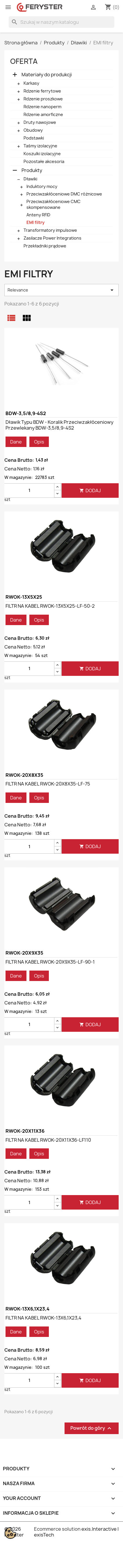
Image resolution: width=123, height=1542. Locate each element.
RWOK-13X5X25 (24, 597)
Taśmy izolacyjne (40, 146)
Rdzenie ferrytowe (42, 91)
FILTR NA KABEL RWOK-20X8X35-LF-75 (48, 784)
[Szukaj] (61, 22)
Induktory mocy (41, 186)
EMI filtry (35, 222)
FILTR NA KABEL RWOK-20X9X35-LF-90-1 (50, 962)
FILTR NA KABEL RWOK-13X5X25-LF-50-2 (50, 606)
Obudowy (33, 130)
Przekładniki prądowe (45, 246)
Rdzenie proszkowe (43, 99)
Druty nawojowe (40, 122)
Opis (39, 442)
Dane (16, 442)
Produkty (32, 170)
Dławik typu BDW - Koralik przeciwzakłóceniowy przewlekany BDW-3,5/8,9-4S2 (59, 425)
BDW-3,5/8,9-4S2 (26, 413)
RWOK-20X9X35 (24, 953)
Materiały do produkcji (47, 74)
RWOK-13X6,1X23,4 (27, 1309)
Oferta (24, 61)
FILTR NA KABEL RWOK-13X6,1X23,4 (43, 1318)
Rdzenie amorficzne (43, 114)
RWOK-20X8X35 (24, 775)
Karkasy (31, 83)
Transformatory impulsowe (50, 230)
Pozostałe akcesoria (44, 161)
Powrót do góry (91, 1428)
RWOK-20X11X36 (25, 1131)
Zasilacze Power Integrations (52, 238)
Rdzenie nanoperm (42, 106)
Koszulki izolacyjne (42, 153)
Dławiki (30, 179)
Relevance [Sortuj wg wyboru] (61, 290)
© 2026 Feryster (14, 1532)
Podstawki (34, 138)
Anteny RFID (38, 215)
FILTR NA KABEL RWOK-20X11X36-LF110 (48, 1140)
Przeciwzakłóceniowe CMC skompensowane (53, 204)
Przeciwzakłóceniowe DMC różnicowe (64, 194)
